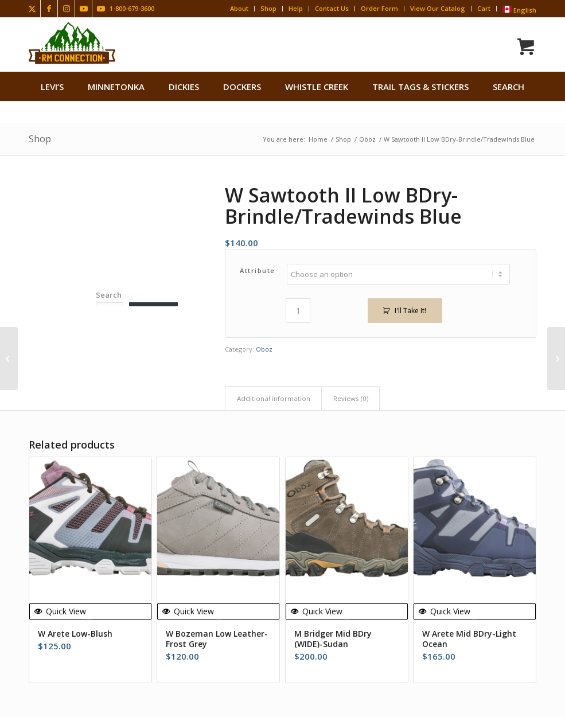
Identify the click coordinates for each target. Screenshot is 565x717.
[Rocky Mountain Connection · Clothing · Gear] (72, 43)
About (239, 8)
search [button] (508, 86)
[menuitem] (52, 86)
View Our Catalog (437, 8)
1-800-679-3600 (132, 8)
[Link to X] (32, 8)
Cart (483, 8)
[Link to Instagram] (66, 8)
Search (109, 295)
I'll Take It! (410, 310)
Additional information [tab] (273, 398)
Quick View (60, 611)
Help (296, 8)
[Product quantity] (298, 310)
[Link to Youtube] (83, 8)
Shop (268, 8)
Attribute (257, 270)
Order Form (379, 8)
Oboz (264, 349)
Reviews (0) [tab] (350, 398)
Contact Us (332, 8)
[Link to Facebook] (49, 8)
